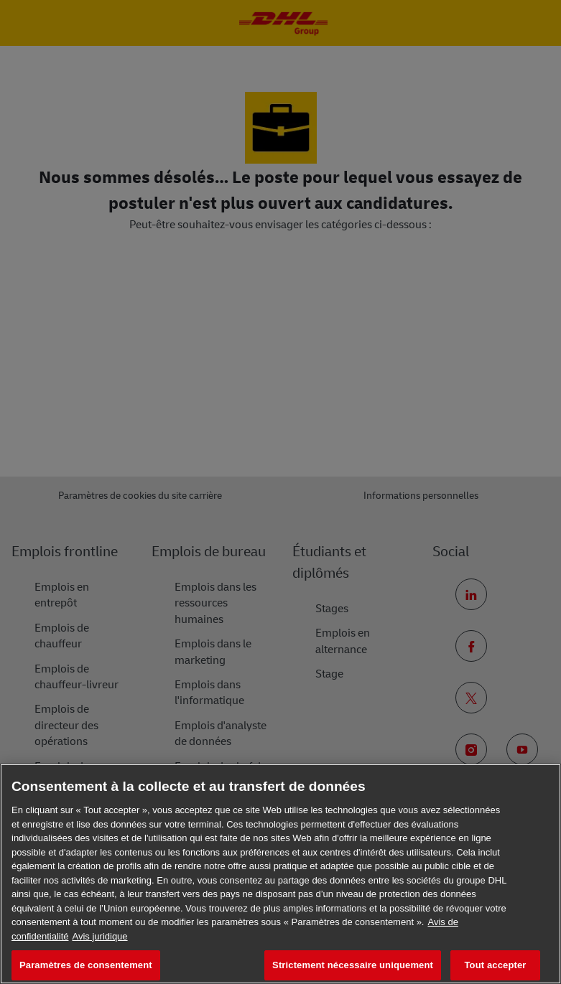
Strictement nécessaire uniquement (352, 965)
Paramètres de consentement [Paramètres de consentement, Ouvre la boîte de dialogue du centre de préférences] (85, 965)
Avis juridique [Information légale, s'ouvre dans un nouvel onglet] (100, 936)
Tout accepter (496, 965)
